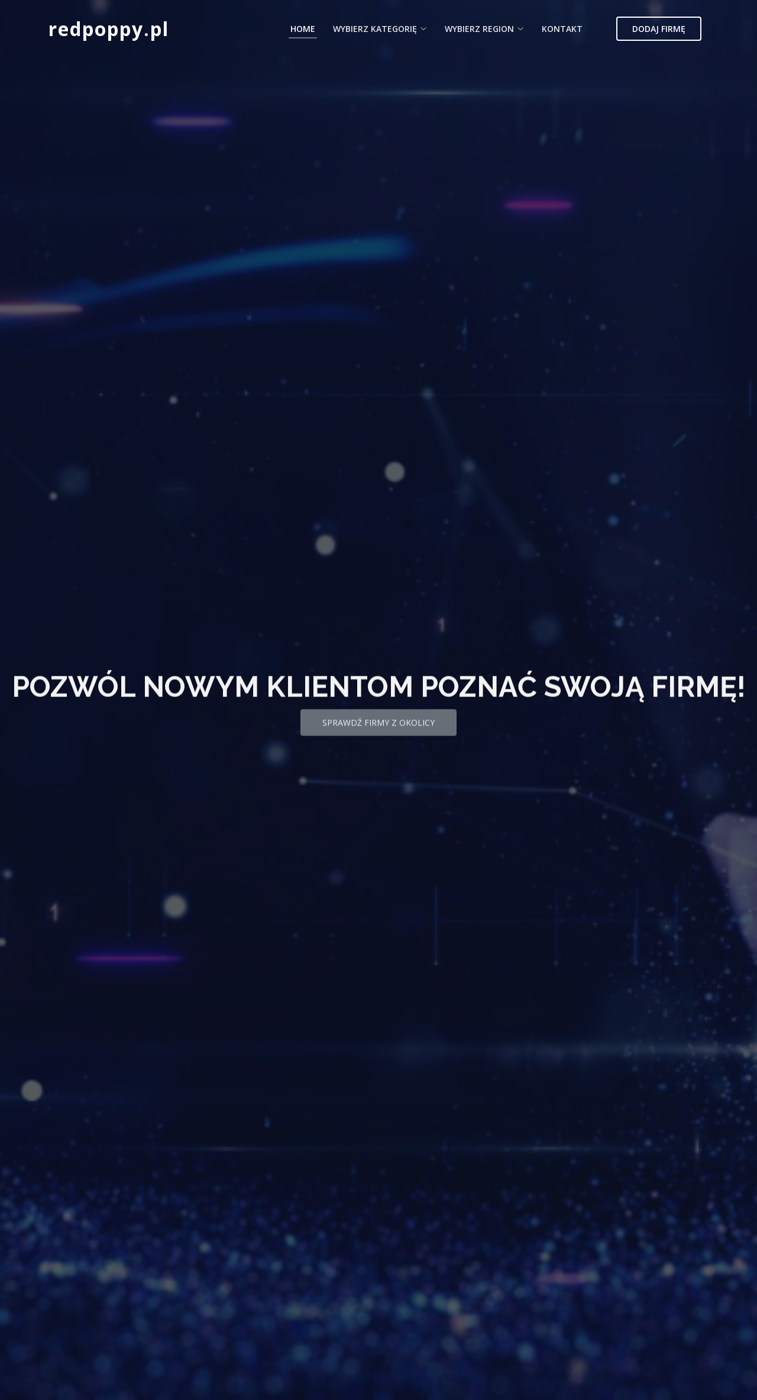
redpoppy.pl (108, 28)
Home (302, 28)
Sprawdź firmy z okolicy (378, 736)
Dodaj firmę (658, 28)
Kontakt (562, 28)
